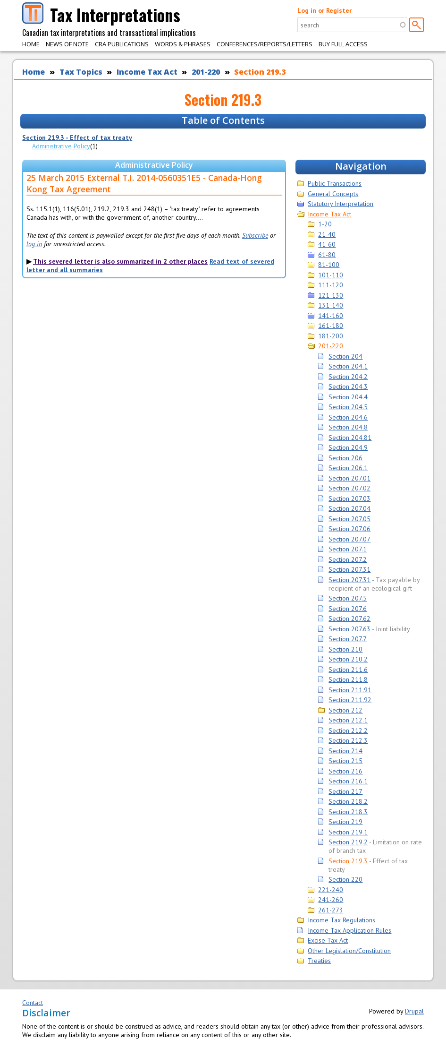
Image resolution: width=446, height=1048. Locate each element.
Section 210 (345, 649)
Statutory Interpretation (340, 203)
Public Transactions (335, 183)
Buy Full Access (343, 44)
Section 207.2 (347, 559)
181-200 (330, 336)
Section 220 (345, 879)
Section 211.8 (348, 679)
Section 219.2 (348, 842)
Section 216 (345, 771)
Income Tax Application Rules (349, 930)
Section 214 (345, 751)
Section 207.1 (347, 549)
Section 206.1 (348, 468)
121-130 (330, 295)
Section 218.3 (348, 811)
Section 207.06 (349, 528)
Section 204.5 (348, 407)
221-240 (330, 889)
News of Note (67, 44)
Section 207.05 (349, 519)
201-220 (206, 72)
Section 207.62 (349, 618)
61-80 (327, 254)
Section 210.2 (348, 659)
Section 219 (345, 821)
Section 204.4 (348, 397)
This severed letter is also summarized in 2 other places (120, 261)
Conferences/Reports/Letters (264, 44)
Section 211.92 (349, 700)
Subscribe (255, 235)
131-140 (330, 305)
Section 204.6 (348, 417)
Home (31, 44)
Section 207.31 (349, 569)
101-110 (330, 275)
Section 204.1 (348, 366)
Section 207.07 (349, 539)
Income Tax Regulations (341, 920)
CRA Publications (122, 44)
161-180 (330, 325)
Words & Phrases (182, 44)
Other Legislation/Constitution (349, 950)
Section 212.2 (348, 730)
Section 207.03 (349, 498)
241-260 (330, 899)
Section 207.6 (347, 608)
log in (34, 244)
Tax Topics (80, 72)
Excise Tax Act (328, 940)
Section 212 (345, 710)
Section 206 (345, 458)
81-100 (328, 264)
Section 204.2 (348, 376)
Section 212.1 (348, 720)
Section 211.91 (349, 690)
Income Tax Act (147, 72)
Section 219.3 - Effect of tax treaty (77, 137)
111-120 (330, 285)
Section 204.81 (349, 437)
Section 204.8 (348, 427)
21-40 (327, 234)
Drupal (414, 1011)
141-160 (330, 315)
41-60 (327, 244)
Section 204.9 (348, 447)
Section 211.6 (348, 669)
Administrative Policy (61, 146)
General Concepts (333, 193)
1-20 (325, 224)
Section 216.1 (348, 781)
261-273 (330, 910)
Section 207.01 (349, 478)
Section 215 (345, 760)
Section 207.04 (349, 508)
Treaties (319, 960)
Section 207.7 (347, 639)
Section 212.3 (348, 740)
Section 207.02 (349, 488)
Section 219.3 (260, 72)
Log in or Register (324, 10)
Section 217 (345, 791)
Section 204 (345, 356)
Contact (32, 1002)
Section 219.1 (348, 832)
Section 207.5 (347, 598)
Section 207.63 (349, 629)
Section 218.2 (348, 801)
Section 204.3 (348, 386)
